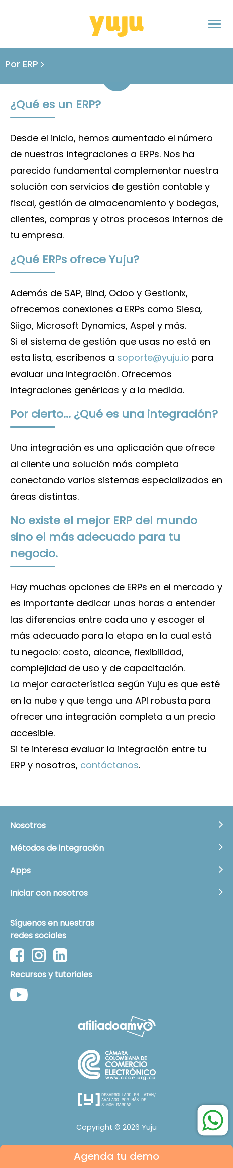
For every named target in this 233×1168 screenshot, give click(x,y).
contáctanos (109, 765)
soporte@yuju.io (153, 357)
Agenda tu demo (116, 1156)
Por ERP (24, 64)
